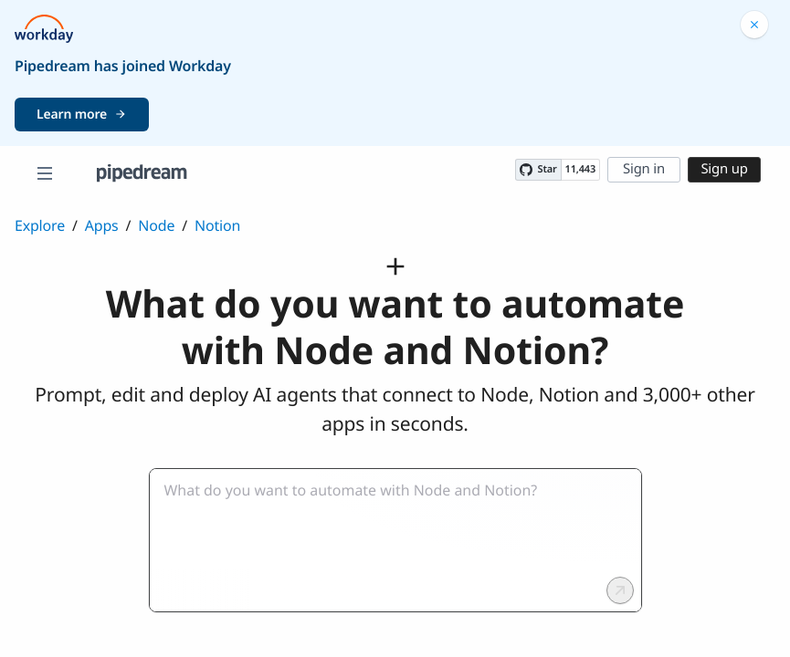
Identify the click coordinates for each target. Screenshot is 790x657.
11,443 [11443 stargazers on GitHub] (580, 169)
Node (156, 225)
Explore (40, 225)
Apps (102, 225)
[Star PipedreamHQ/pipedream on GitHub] (538, 170)
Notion (217, 225)
